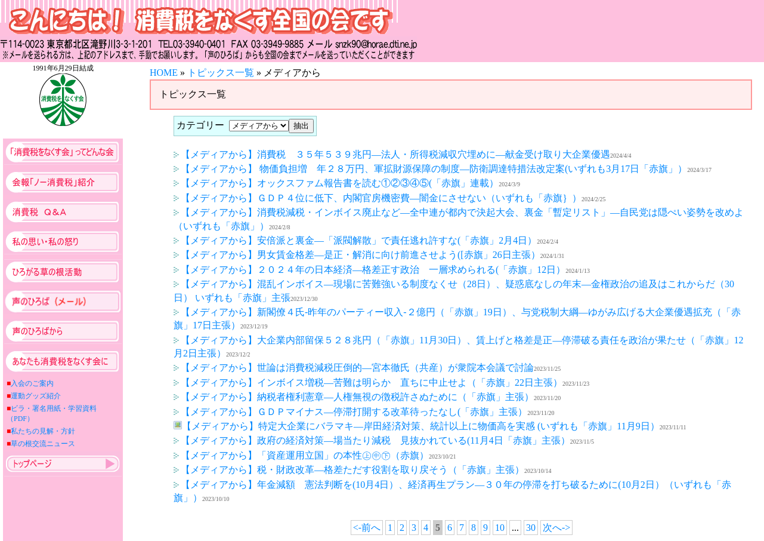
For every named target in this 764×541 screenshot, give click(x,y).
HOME (164, 72)
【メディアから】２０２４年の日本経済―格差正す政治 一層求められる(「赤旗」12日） (369, 270)
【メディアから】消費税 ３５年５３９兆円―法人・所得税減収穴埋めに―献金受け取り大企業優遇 (392, 154)
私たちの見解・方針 (43, 431)
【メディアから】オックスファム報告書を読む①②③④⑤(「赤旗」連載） (336, 183)
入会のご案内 (32, 383)
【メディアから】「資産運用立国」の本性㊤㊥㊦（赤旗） (301, 455)
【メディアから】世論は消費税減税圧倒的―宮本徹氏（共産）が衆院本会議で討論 (354, 367)
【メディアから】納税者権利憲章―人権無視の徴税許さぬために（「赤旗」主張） (354, 397)
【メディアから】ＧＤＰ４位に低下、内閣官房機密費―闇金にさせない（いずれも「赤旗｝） (377, 198)
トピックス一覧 (220, 72)
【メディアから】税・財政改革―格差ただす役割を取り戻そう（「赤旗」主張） (349, 470)
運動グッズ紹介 (36, 396)
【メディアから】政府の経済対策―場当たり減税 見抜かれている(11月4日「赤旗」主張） (372, 440)
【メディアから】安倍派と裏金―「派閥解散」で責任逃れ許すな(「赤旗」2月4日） (355, 240)
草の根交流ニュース (43, 443)
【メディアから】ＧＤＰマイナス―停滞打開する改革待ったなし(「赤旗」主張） (350, 412)
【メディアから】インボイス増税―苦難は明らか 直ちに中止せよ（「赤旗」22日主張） (368, 382)
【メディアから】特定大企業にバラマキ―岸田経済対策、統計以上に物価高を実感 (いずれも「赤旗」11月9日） (417, 426)
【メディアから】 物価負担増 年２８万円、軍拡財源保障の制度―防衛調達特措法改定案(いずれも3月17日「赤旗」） (430, 169)
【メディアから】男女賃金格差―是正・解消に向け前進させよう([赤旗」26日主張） (357, 255)
